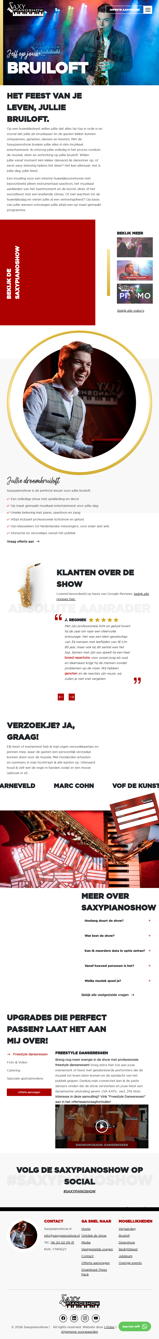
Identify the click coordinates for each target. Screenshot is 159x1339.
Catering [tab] (13, 1070)
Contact (87, 1256)
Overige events (130, 1263)
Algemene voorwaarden (79, 1331)
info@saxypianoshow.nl (62, 1235)
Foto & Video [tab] (17, 1062)
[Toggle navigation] (147, 9)
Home (86, 1229)
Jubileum (125, 1256)
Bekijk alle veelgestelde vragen (105, 995)
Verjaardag (127, 1229)
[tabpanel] (101, 1099)
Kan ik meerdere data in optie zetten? (115, 950)
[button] (61, 697)
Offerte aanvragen (125, 9)
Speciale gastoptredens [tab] (25, 1078)
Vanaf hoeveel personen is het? (109, 965)
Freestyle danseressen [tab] (30, 1054)
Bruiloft (124, 1235)
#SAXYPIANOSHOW (79, 1191)
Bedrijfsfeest (128, 1249)
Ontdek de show (94, 1235)
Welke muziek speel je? (103, 981)
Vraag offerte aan (20, 541)
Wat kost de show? (100, 935)
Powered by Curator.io (141, 1208)
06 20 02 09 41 (62, 1242)
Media (86, 1242)
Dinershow (127, 1242)
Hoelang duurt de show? (104, 920)
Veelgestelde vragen (97, 1249)
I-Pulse (109, 1327)
